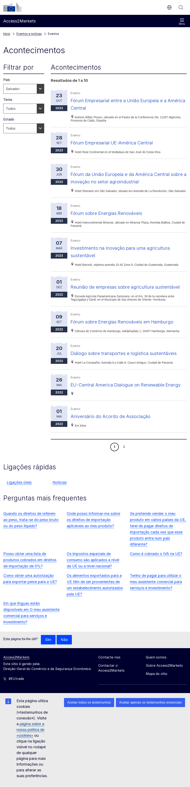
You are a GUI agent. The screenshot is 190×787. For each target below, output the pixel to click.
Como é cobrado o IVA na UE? (156, 568)
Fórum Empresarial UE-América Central (115, 143)
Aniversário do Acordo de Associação (113, 431)
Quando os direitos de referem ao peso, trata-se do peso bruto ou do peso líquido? (30, 534)
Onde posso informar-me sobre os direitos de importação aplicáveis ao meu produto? (93, 534)
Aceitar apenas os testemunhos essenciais (150, 702)
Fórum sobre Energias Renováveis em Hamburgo (126, 329)
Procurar (180, 7)
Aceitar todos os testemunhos (89, 702)
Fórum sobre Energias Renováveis (109, 213)
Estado (8, 119)
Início (6, 33)
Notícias (59, 497)
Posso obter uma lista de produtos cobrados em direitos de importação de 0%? (29, 574)
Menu (182, 21)
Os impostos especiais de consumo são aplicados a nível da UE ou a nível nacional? (93, 574)
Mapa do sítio (156, 689)
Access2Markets (16, 672)
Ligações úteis (19, 497)
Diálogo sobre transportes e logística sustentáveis (127, 361)
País (6, 80)
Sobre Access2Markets (164, 680)
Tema (7, 99)
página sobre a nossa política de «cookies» (30, 730)
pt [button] (169, 7)
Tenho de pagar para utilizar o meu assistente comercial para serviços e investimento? (156, 596)
